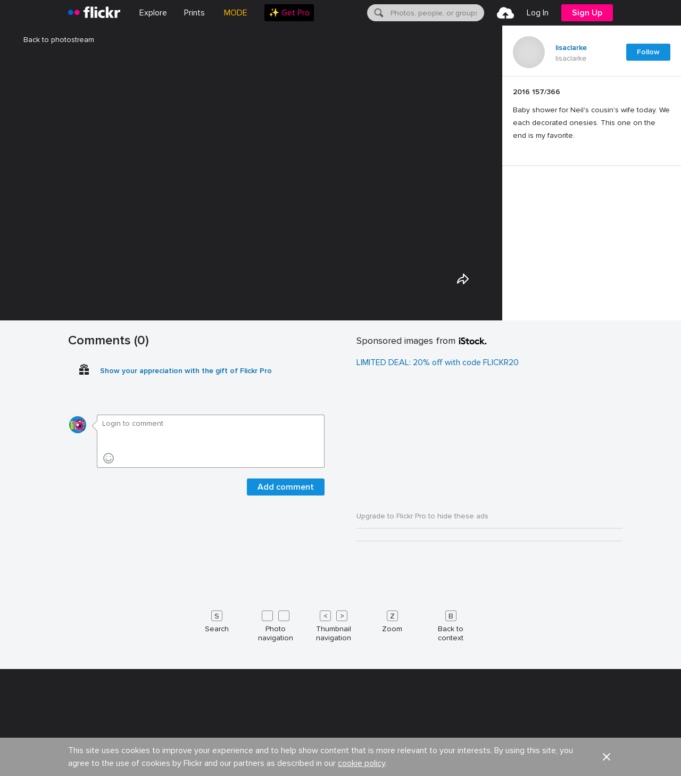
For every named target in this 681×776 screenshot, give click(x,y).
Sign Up (587, 12)
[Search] (377, 12)
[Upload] (505, 12)
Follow (648, 51)
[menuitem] (194, 13)
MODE (235, 12)
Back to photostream (52, 39)
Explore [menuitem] (153, 12)
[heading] (94, 13)
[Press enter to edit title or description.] (591, 114)
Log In (538, 12)
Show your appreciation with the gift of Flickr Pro (186, 757)
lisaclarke (571, 48)
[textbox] (436, 12)
